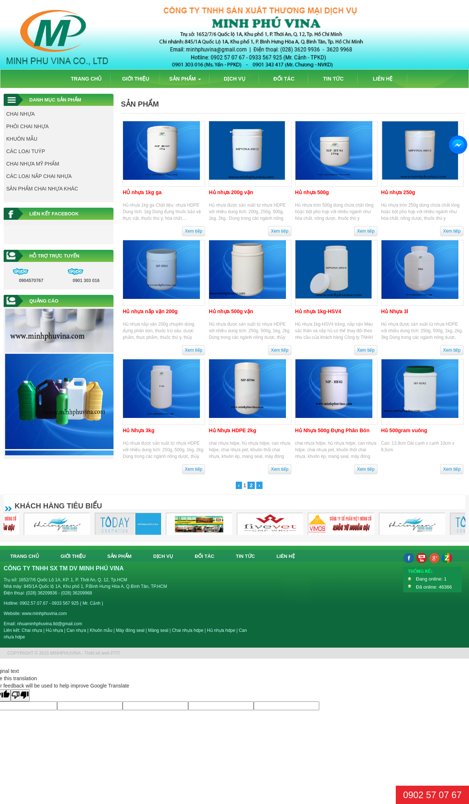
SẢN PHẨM (185, 79)
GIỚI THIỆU (135, 79)
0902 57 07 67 (432, 795)
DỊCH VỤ (234, 79)
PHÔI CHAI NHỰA (27, 126)
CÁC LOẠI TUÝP (25, 151)
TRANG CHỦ (86, 79)
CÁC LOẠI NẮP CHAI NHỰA (39, 176)
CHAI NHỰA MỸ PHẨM (32, 164)
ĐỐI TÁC (284, 79)
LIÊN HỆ (383, 79)
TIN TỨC (333, 79)
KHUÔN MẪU (21, 139)
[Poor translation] (20, 695)
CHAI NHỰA (20, 114)
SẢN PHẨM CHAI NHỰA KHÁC (42, 189)
